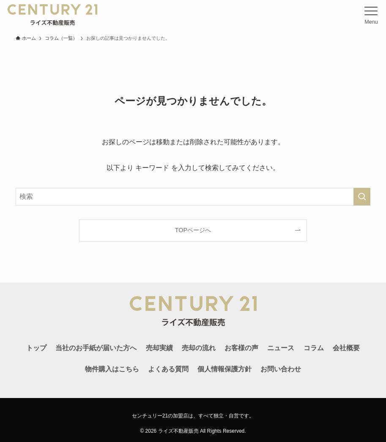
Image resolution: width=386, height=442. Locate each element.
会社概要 (346, 347)
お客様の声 (241, 347)
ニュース (280, 347)
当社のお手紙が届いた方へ (96, 347)
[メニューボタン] (371, 15)
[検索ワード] (193, 197)
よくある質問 (168, 369)
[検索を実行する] (361, 197)
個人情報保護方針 (224, 369)
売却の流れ (199, 347)
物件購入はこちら (112, 369)
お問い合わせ (280, 369)
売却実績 (159, 347)
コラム (314, 347)
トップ (36, 347)
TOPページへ (193, 230)
